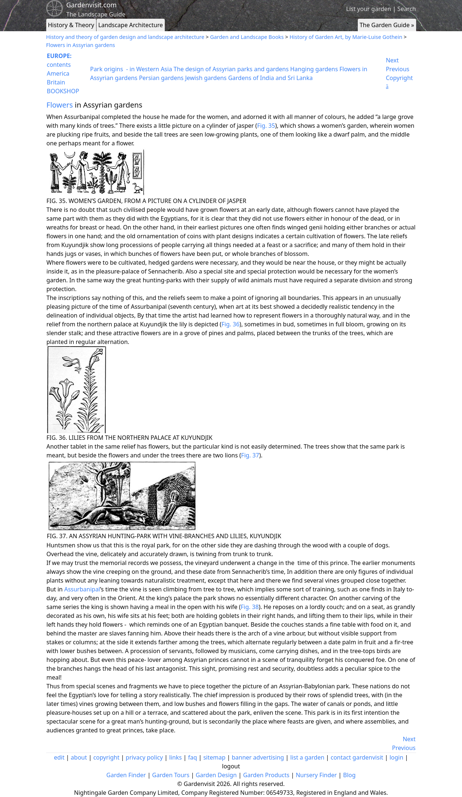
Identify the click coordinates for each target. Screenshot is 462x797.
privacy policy (144, 757)
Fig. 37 (250, 455)
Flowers (60, 105)
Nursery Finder (316, 775)
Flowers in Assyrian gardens (80, 44)
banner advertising (258, 757)
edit (59, 757)
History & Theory (71, 25)
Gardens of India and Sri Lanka (270, 78)
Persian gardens (161, 78)
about (79, 757)
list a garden (307, 757)
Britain (56, 82)
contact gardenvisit (357, 757)
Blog (349, 775)
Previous (397, 69)
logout (231, 766)
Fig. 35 (266, 126)
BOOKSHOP (63, 91)
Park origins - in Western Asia (131, 69)
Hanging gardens (314, 69)
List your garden (368, 9)
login (396, 757)
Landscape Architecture (130, 25)
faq (192, 757)
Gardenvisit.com (91, 4)
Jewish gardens (205, 78)
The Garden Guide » (387, 25)
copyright (106, 757)
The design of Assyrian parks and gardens (231, 69)
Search (406, 9)
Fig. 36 (231, 324)
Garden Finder (126, 775)
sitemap (214, 757)
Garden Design (216, 775)
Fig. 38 (250, 607)
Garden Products (266, 775)
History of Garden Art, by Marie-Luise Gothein (346, 36)
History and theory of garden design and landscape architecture (125, 36)
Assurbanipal (82, 589)
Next (392, 60)
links (175, 757)
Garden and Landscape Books (247, 36)
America (58, 73)
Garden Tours (170, 775)
